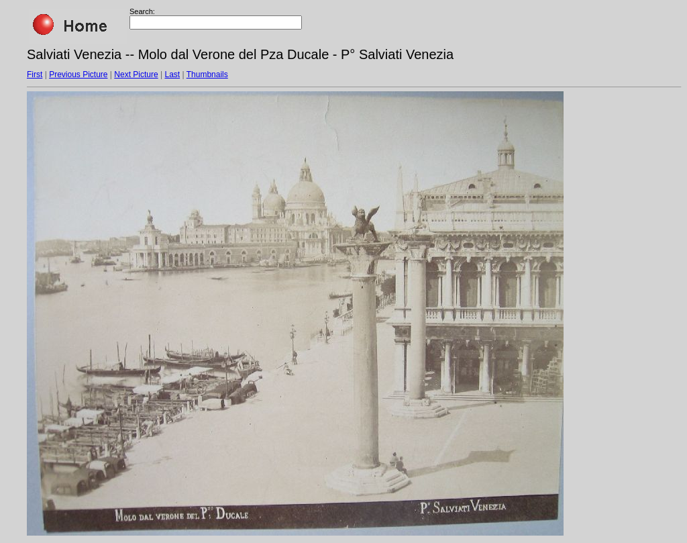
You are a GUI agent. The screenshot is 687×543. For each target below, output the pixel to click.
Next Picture (136, 74)
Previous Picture (78, 74)
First (34, 74)
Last (172, 74)
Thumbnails (207, 74)
